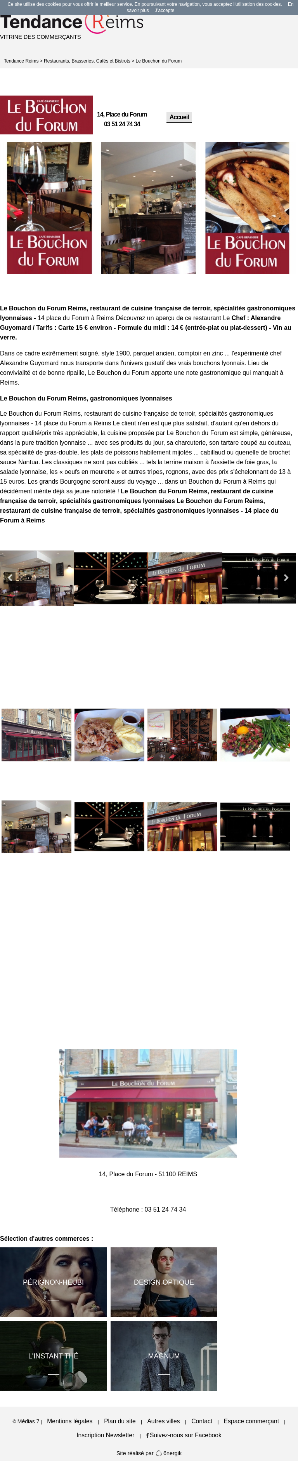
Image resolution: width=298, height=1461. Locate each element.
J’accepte (165, 10)
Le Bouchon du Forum (159, 61)
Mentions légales (69, 1421)
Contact (201, 1421)
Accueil (179, 117)
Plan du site (120, 1421)
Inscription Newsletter (105, 1435)
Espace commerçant (251, 1421)
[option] (49, 208)
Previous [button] (10, 578)
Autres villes (163, 1421)
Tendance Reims (21, 61)
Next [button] (286, 578)
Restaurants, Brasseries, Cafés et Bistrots (87, 61)
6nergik (168, 1453)
